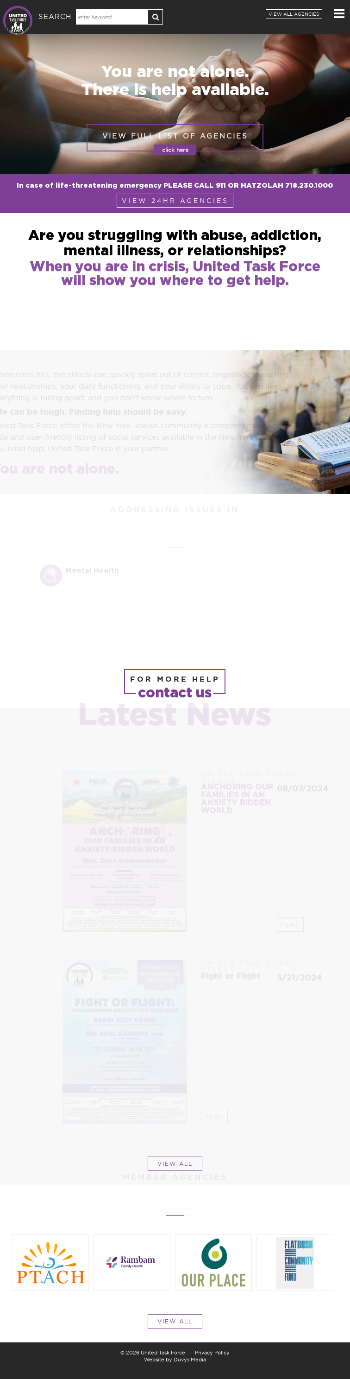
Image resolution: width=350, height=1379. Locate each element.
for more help (175, 684)
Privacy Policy (212, 1352)
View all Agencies (294, 14)
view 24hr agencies (174, 200)
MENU (339, 13)
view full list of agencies (175, 149)
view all (175, 1164)
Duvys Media (190, 1359)
